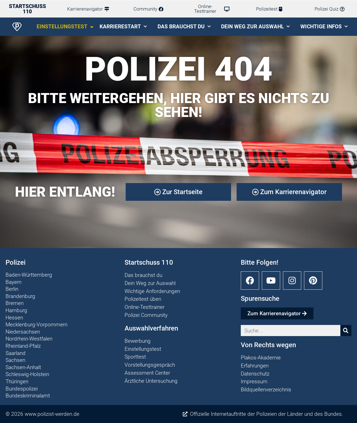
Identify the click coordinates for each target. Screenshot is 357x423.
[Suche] (345, 330)
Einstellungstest (65, 26)
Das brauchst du (184, 26)
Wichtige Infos (324, 26)
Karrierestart (123, 26)
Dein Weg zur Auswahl (255, 26)
